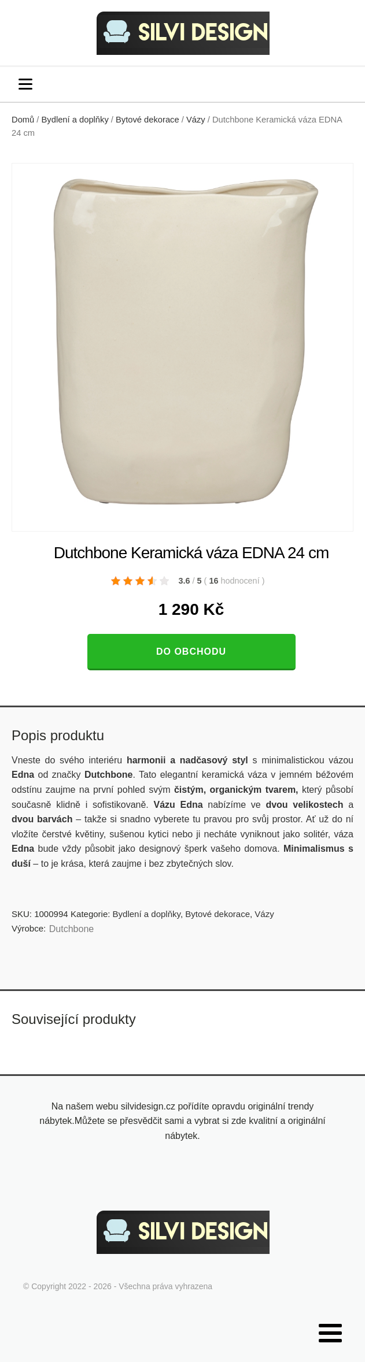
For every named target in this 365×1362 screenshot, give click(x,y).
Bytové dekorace (147, 119)
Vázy (195, 119)
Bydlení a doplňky (75, 119)
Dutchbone (71, 929)
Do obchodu (191, 651)
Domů (23, 119)
